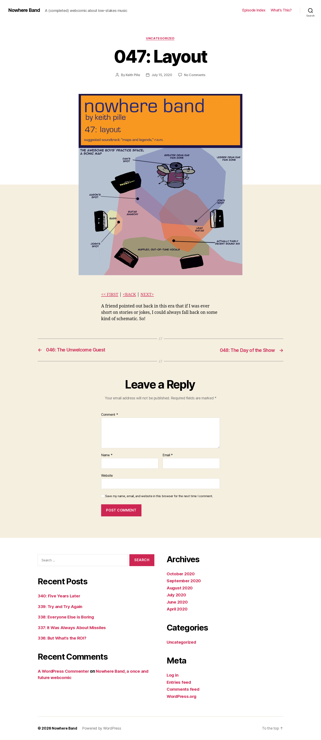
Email (168, 455)
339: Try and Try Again (61, 606)
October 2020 (181, 573)
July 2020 (177, 595)
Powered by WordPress (102, 728)
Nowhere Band (24, 10)
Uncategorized (160, 39)
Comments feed (183, 689)
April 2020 (177, 609)
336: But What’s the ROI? (63, 638)
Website (107, 475)
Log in (173, 675)
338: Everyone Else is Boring (67, 617)
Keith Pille (132, 75)
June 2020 (178, 602)
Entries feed (179, 682)
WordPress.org (182, 696)
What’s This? (281, 10)
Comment (109, 415)
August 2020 (180, 587)
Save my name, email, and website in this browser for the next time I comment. (159, 496)
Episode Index (254, 10)
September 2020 (184, 580)
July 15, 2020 (162, 75)
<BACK (130, 294)
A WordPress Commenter (64, 671)
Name (106, 455)
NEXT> (148, 294)
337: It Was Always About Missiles (73, 627)
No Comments (195, 75)
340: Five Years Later (59, 596)
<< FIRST (110, 294)
